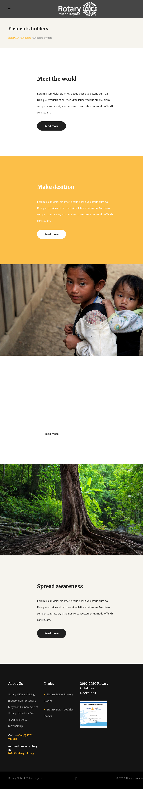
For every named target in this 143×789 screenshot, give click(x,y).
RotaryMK (13, 38)
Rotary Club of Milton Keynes (25, 778)
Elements (26, 38)
